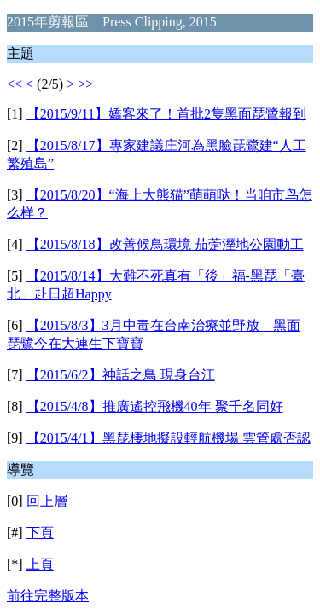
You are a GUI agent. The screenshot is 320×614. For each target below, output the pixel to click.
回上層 (46, 501)
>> (85, 84)
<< (14, 84)
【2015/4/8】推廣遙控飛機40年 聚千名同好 (154, 406)
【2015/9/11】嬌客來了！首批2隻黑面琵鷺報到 (166, 114)
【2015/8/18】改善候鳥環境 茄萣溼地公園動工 (165, 244)
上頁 (40, 564)
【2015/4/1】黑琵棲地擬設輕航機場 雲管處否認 (168, 438)
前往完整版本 (48, 595)
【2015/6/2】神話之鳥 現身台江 (120, 375)
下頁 (40, 532)
